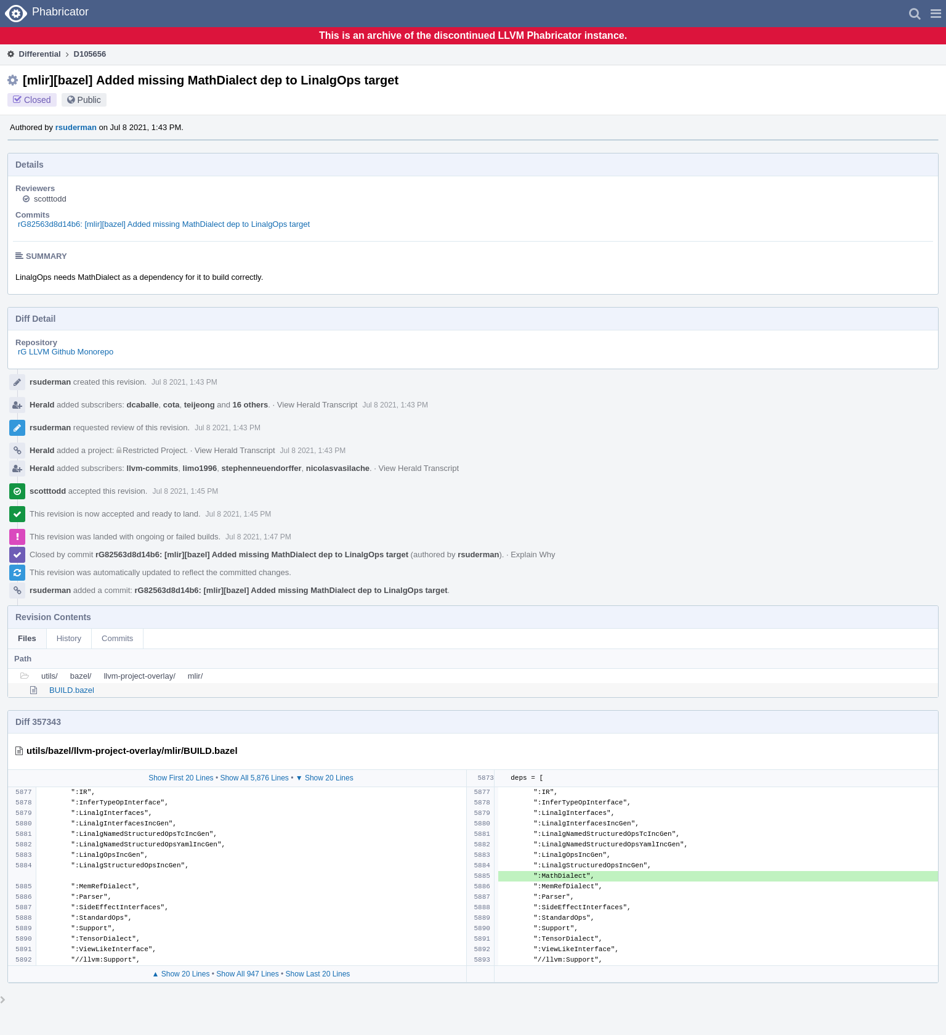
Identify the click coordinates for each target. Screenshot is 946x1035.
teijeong (199, 404)
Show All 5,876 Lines (254, 778)
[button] (936, 13)
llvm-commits (153, 468)
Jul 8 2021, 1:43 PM (184, 382)
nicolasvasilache (338, 468)
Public (89, 100)
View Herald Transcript (317, 404)
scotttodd (50, 198)
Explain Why (533, 554)
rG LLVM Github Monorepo (65, 351)
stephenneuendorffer (261, 468)
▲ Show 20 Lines (181, 974)
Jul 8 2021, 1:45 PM (185, 491)
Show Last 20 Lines (318, 974)
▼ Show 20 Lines (325, 778)
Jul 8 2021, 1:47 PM (258, 537)
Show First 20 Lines (180, 778)
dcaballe (143, 404)
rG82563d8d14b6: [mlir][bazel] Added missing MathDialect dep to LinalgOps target (164, 224)
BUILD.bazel (71, 690)
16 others (251, 404)
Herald (42, 404)
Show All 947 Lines (247, 974)
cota (171, 404)
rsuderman (76, 127)
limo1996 (200, 468)
